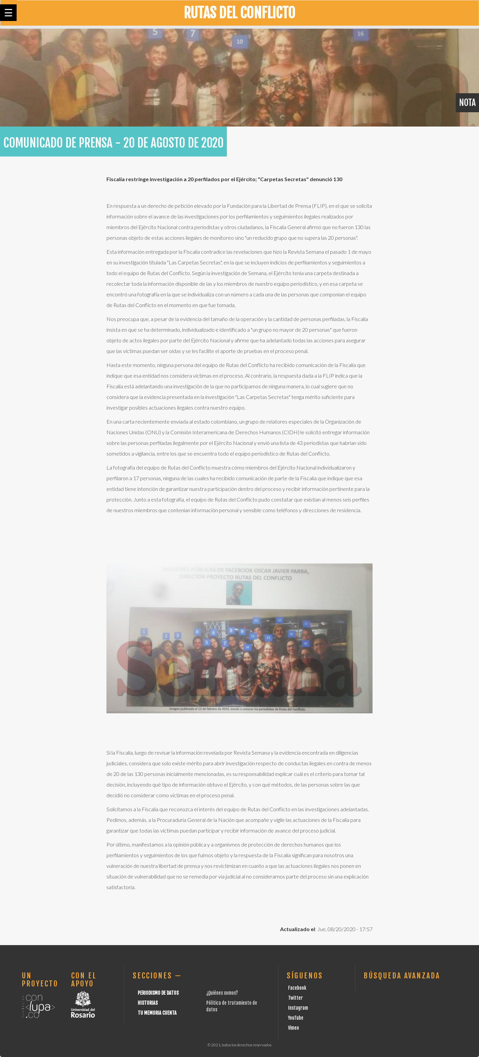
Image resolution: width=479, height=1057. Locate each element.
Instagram (298, 1008)
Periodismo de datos (158, 993)
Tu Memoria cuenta (157, 1013)
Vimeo (293, 1028)
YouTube (295, 1018)
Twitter (295, 998)
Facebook (297, 988)
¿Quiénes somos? (222, 993)
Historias (148, 1003)
